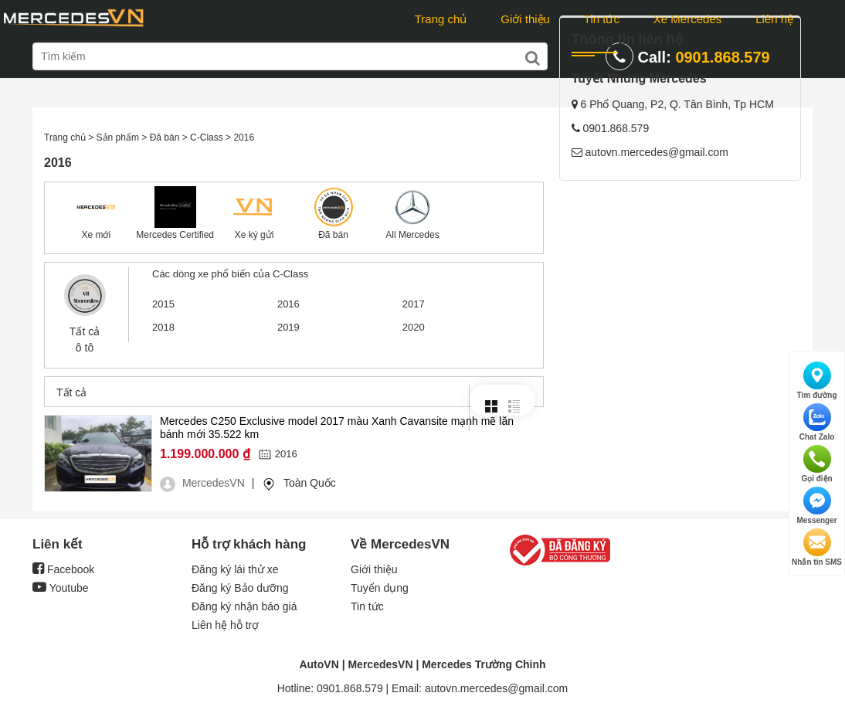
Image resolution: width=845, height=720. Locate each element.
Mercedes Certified (175, 234)
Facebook (63, 569)
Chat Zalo (817, 422)
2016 (288, 304)
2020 (413, 327)
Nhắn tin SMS (817, 547)
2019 (288, 327)
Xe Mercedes (687, 18)
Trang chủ (441, 18)
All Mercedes (412, 234)
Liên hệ (774, 18)
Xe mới (95, 234)
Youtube (60, 588)
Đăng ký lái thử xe (235, 569)
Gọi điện (816, 464)
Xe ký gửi (254, 234)
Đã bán (333, 234)
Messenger (816, 506)
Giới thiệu (525, 18)
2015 (163, 304)
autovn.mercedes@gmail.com (656, 267)
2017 (413, 304)
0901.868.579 (722, 57)
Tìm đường (817, 380)
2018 (163, 327)
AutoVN (318, 664)
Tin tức (601, 18)
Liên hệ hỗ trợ (225, 625)
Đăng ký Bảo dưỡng (240, 588)
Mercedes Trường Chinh (483, 664)
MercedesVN (380, 664)
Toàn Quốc (309, 483)
